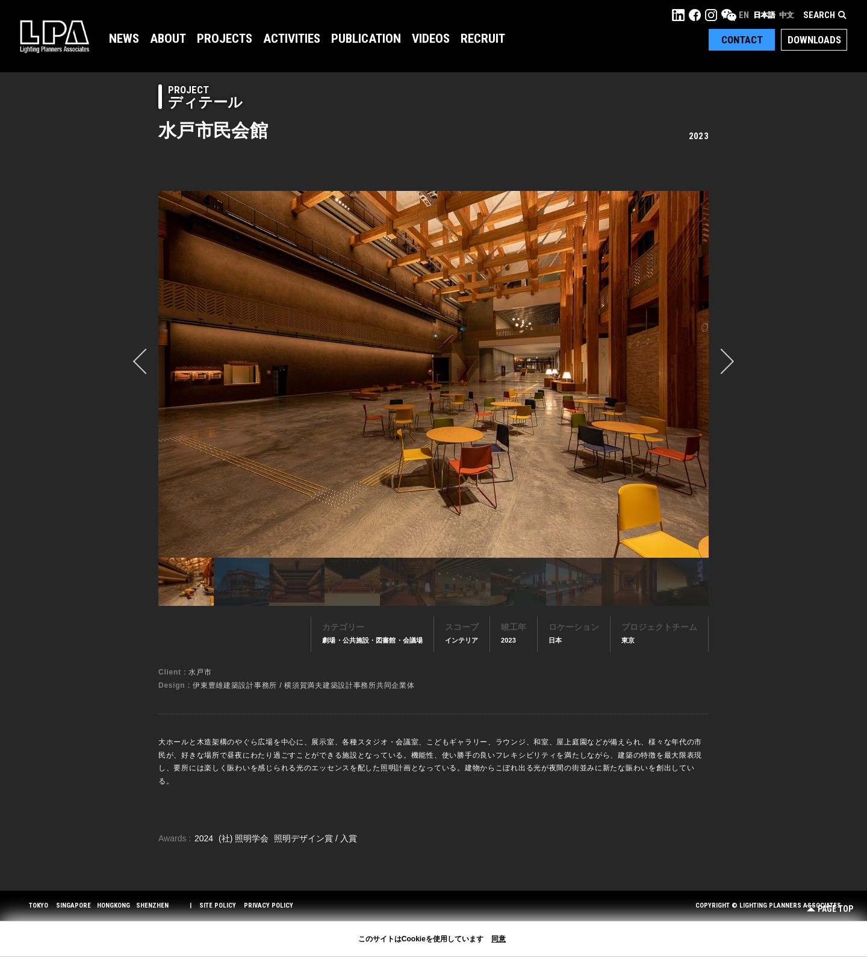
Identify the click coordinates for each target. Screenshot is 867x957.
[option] (433, 374)
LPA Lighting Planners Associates (54, 36)
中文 (786, 15)
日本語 (764, 15)
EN (744, 15)
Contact (742, 40)
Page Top (830, 909)
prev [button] (145, 361)
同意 (498, 939)
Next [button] (721, 361)
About (168, 38)
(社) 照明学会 (245, 838)
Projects (224, 38)
